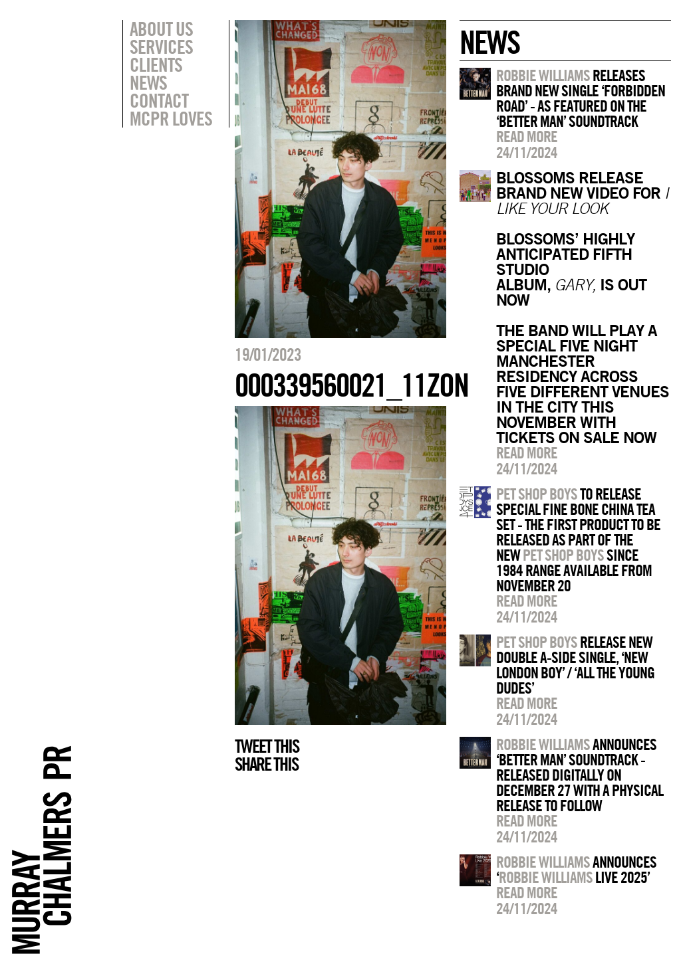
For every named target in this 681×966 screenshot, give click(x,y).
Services (161, 46)
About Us (161, 29)
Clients (156, 64)
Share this (266, 764)
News (148, 82)
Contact (159, 100)
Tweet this (267, 746)
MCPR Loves (171, 118)
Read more (526, 136)
